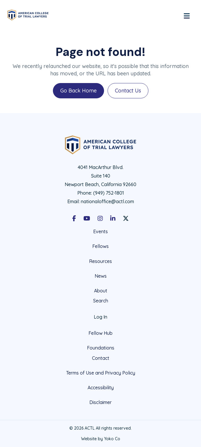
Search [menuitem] (100, 301)
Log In (100, 317)
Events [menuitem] (100, 231)
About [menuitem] (100, 291)
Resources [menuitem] (100, 261)
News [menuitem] (101, 276)
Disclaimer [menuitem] (100, 402)
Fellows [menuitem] (100, 246)
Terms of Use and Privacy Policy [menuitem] (100, 373)
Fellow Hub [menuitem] (100, 333)
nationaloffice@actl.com (107, 201)
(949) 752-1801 (108, 193)
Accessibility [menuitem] (101, 387)
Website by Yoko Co (100, 438)
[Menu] (186, 15)
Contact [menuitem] (100, 358)
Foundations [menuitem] (100, 348)
